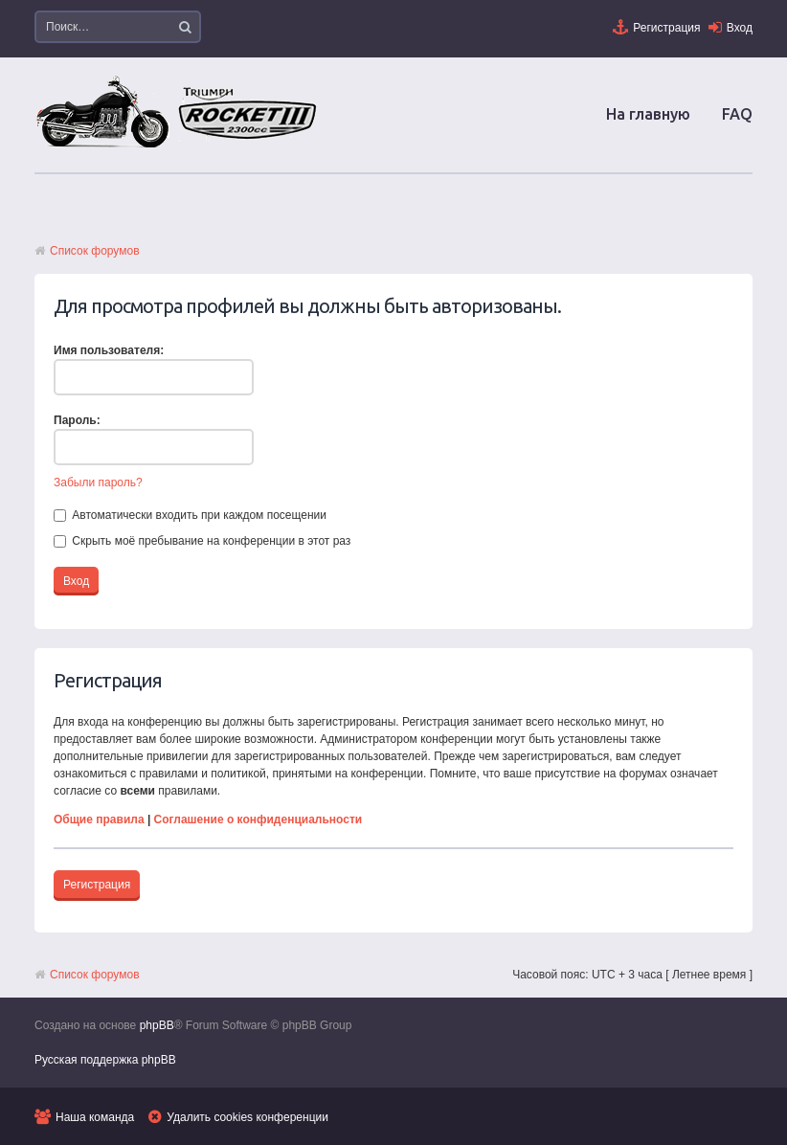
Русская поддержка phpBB (105, 1059)
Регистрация (666, 27)
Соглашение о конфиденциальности (258, 819)
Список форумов (95, 251)
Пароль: (77, 420)
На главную (648, 114)
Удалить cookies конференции (247, 1117)
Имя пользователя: (109, 350)
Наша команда (95, 1117)
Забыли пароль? (98, 482)
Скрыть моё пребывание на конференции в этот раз (202, 541)
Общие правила (99, 819)
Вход (740, 27)
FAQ (737, 114)
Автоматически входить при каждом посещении (190, 515)
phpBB (157, 1025)
